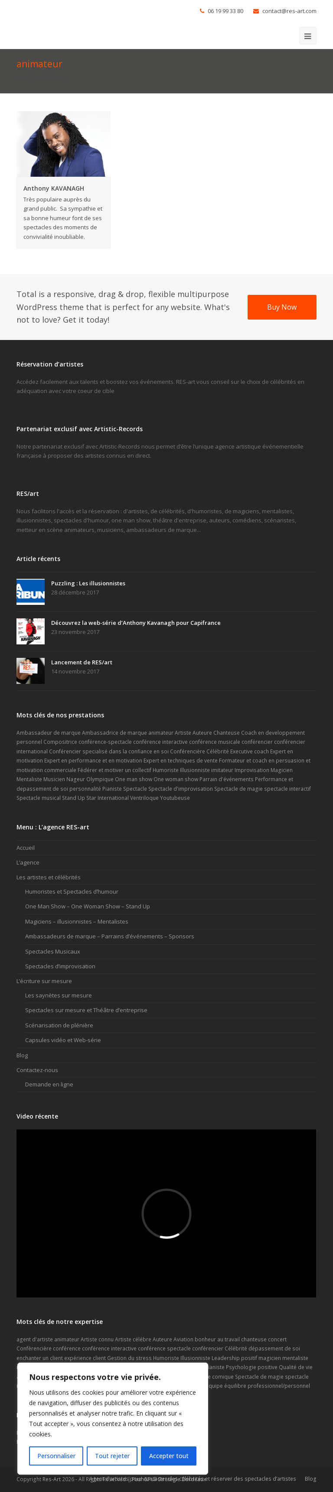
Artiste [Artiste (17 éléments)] (183, 732)
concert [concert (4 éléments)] (277, 1339)
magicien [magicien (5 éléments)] (269, 1358)
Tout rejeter (112, 1456)
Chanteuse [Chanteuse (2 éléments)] (226, 732)
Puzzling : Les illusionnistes (88, 583)
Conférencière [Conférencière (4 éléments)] (187, 751)
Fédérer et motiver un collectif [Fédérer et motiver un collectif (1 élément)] (114, 770)
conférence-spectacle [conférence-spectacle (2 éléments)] (105, 742)
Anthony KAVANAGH (53, 188)
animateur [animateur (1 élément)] (160, 732)
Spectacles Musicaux (52, 951)
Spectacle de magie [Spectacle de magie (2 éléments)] (259, 1376)
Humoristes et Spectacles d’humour (71, 891)
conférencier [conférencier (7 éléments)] (257, 742)
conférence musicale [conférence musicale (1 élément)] (214, 742)
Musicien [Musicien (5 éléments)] (54, 779)
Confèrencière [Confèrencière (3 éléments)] (34, 1348)
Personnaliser (56, 1456)
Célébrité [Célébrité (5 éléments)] (236, 1348)
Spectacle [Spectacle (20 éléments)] (135, 788)
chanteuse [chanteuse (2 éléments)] (254, 1339)
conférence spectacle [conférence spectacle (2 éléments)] (164, 1348)
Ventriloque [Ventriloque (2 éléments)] (144, 798)
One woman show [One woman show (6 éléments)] (175, 779)
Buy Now (282, 307)
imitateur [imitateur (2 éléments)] (222, 770)
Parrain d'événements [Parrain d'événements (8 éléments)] (226, 779)
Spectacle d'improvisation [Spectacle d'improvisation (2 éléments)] (180, 788)
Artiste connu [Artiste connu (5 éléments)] (97, 1339)
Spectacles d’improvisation (60, 966)
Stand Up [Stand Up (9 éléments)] (73, 798)
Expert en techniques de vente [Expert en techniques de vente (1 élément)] (181, 760)
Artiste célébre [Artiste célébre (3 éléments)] (133, 1339)
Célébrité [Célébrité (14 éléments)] (217, 751)
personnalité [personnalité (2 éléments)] (85, 788)
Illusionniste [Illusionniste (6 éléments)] (195, 770)
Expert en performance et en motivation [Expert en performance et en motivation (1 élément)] (93, 760)
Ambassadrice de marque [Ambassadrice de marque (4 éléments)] (114, 732)
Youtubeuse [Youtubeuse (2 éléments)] (175, 798)
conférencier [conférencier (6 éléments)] (207, 1348)
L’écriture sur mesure (44, 981)
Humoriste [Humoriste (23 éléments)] (166, 770)
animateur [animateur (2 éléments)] (66, 1339)
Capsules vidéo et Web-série (63, 1040)
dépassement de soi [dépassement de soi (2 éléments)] (274, 1348)
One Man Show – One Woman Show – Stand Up (87, 906)
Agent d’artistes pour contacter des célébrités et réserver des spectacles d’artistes (192, 1478)
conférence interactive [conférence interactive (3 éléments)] (160, 742)
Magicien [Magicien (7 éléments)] (282, 770)
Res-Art (51, 1479)
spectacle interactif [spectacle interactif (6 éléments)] (287, 788)
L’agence (27, 862)
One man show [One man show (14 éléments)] (133, 779)
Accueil (24, 77)
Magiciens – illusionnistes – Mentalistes (76, 921)
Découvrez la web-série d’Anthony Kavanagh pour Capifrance (136, 623)
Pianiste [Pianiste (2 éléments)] (112, 788)
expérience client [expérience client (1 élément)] (85, 1358)
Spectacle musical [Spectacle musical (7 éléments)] (38, 798)
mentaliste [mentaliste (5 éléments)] (295, 1358)
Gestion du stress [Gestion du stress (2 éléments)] (129, 1358)
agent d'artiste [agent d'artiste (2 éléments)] (34, 1339)
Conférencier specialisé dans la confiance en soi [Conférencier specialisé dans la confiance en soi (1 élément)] (109, 751)
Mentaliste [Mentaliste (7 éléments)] (29, 779)
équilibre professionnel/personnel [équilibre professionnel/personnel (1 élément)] (267, 1386)
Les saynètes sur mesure (58, 995)
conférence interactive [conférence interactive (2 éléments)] (109, 1348)
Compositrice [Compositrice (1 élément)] (60, 742)
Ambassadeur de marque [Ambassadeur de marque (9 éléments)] (48, 732)
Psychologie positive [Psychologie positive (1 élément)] (252, 1367)
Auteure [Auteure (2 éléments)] (202, 732)
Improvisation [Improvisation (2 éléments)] (252, 770)
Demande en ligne (49, 1084)
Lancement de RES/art (81, 662)
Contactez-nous (37, 1070)
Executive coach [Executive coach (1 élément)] (249, 751)
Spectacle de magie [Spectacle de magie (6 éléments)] (238, 788)
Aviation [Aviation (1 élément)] (183, 1339)
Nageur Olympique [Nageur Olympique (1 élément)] (90, 779)
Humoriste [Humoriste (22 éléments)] (166, 1358)
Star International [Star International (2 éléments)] (107, 798)
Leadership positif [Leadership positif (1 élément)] (234, 1358)
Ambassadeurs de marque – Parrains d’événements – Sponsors (109, 936)
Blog (22, 1055)
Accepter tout (169, 1456)
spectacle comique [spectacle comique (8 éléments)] (210, 1376)
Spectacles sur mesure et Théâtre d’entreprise (86, 1010)
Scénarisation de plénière (59, 1025)
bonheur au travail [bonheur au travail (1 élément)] (217, 1339)
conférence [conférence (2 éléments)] (67, 1348)
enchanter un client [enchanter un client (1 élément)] (39, 1358)
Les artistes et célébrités (48, 877)
